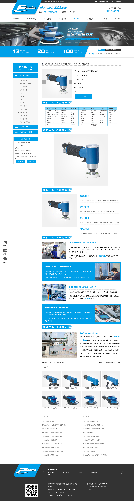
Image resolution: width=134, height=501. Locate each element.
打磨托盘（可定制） (27, 132)
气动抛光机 (62, 19)
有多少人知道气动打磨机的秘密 (50, 428)
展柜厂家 (50, 474)
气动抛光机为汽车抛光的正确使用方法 (52, 432)
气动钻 (22, 103)
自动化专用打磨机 (25, 83)
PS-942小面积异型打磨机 (57, 362)
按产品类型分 (24, 75)
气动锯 (22, 99)
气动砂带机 (23, 109)
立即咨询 (20, 161)
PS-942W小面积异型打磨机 (113, 362)
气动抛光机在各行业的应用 (49, 440)
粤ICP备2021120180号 (102, 484)
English (96, 1)
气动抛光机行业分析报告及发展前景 (52, 436)
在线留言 (111, 1)
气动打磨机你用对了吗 (48, 421)
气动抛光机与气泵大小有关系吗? (51, 447)
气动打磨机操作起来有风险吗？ (91, 436)
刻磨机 (80, 472)
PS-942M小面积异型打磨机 (80, 64)
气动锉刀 (22, 96)
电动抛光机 (23, 87)
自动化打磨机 (31, 19)
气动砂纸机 (23, 80)
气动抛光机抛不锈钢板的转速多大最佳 (52, 451)
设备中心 (77, 19)
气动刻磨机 (23, 115)
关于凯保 (118, 19)
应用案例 (104, 19)
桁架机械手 (94, 472)
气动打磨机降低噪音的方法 (90, 432)
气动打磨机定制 (108, 54)
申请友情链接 (52, 469)
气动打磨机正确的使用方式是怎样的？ (93, 425)
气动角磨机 (47, 19)
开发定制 (90, 19)
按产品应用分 (24, 127)
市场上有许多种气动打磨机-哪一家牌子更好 (54, 425)
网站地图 (105, 1)
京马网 (97, 486)
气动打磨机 (99, 54)
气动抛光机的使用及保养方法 (50, 455)
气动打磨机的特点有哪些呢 (90, 447)
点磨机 (22, 93)
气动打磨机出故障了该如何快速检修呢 (93, 443)
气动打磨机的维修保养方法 (90, 421)
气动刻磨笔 (23, 106)
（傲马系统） (103, 486)
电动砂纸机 (23, 90)
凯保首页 (16, 19)
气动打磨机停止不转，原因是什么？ (52, 443)
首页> (57, 64)
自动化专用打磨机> (65, 64)
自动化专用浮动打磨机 (27, 122)
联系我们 (118, 1)
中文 (100, 1)
